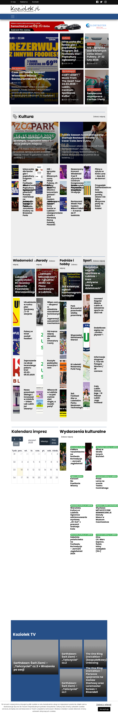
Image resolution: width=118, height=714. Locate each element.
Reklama (24, 2)
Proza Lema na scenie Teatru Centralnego (102, 483)
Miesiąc (44, 441)
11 (27, 469)
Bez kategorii (18, 68)
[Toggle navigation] (13, 16)
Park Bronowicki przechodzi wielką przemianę (76, 311)
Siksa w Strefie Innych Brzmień (100, 453)
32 (14, 462)
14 (45, 469)
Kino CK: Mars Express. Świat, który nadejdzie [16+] (101, 544)
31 (14, 454)
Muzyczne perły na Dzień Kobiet (100, 205)
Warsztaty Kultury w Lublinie (81, 447)
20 (39, 477)
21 (45, 477)
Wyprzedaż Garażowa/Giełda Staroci (79, 337)
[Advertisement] (59, 231)
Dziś (16, 443)
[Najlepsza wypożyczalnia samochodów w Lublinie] (59, 26)
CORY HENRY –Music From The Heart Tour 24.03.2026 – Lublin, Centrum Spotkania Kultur (71, 85)
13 (39, 469)
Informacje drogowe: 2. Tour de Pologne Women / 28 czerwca (99, 364)
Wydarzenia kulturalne (83, 433)
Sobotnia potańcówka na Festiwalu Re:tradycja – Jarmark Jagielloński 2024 (76, 545)
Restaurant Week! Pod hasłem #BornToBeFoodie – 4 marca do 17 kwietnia (80, 208)
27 (21, 454)
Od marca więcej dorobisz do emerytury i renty (52, 337)
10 (22, 469)
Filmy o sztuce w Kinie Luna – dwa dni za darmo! (100, 174)
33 (14, 469)
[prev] (14, 439)
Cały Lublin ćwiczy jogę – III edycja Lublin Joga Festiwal (98, 394)
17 (22, 477)
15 (51, 469)
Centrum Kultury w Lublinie (106, 476)
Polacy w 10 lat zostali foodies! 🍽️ (29, 335)
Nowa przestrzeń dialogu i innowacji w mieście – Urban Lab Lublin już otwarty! (29, 399)
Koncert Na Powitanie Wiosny (75, 482)
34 (14, 477)
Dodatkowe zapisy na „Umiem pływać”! (99, 331)
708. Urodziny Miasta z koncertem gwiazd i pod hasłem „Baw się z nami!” (52, 194)
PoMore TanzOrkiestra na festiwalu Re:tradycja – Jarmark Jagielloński (77, 456)
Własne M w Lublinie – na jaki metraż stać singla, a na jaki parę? (52, 398)
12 (33, 469)
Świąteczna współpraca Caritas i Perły (96, 96)
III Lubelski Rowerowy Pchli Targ (76, 367)
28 (27, 454)
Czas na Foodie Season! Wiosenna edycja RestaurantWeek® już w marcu (33, 75)
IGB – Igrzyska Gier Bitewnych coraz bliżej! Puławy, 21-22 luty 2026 (96, 53)
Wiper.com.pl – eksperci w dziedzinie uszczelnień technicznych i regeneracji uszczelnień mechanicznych (55, 313)
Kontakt (35, 2)
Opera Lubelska (77, 476)
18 (27, 477)
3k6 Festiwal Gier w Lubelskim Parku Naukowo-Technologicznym (80, 400)
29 (33, 454)
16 (57, 469)
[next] (20, 439)
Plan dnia (54, 441)
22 (51, 477)
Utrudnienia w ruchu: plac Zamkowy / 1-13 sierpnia (30, 308)
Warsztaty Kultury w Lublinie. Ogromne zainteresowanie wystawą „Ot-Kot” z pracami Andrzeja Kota (78, 518)
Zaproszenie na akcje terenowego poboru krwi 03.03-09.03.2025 (30, 367)
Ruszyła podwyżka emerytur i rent (52, 364)
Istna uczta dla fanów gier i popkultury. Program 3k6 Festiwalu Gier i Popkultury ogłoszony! (71, 51)
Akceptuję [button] (104, 709)
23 (57, 477)
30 (39, 454)
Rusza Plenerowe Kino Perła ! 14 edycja (76, 189)
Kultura (66, 38)
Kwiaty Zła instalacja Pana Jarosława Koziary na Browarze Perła (28, 208)
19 (33, 477)
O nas (13, 2)
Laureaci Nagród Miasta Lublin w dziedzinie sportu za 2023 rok (99, 305)
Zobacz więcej (103, 704)
